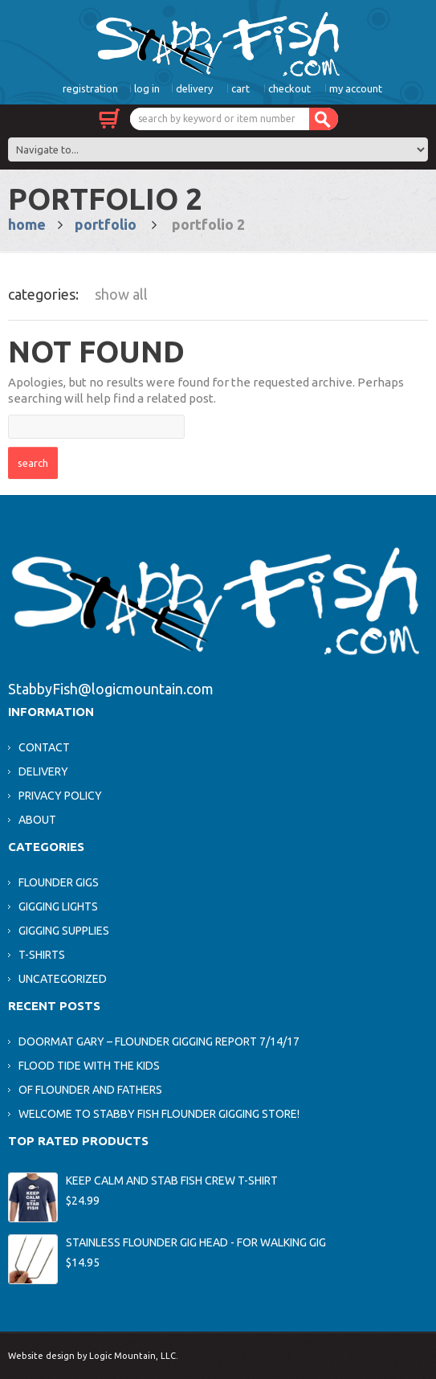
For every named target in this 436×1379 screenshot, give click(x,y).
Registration (90, 88)
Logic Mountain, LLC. (133, 1356)
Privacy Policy (60, 795)
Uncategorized (62, 978)
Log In (147, 88)
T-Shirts (41, 954)
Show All (121, 294)
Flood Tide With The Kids (89, 1065)
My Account (355, 88)
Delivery (194, 88)
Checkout (289, 88)
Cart (240, 88)
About (37, 819)
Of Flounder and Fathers (90, 1089)
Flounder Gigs (58, 882)
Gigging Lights (58, 906)
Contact (44, 747)
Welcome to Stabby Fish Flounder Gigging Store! (158, 1113)
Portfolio (106, 224)
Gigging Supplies (63, 930)
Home (27, 224)
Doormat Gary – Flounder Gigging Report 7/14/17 (158, 1041)
